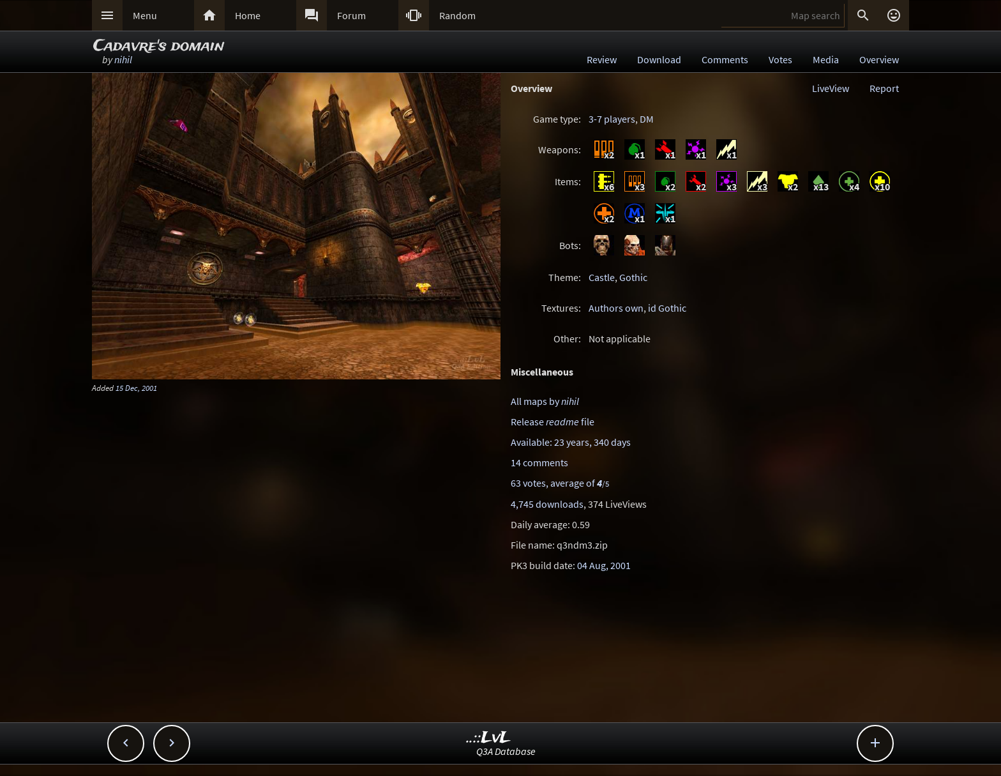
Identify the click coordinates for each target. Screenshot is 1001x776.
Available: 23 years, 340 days (571, 442)
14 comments (539, 462)
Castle (602, 277)
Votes (780, 59)
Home (247, 15)
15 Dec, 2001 (136, 388)
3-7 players (612, 118)
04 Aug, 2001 (604, 565)
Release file (552, 421)
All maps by (545, 401)
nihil (123, 59)
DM (647, 118)
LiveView (830, 88)
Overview (879, 59)
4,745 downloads (547, 504)
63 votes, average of (560, 482)
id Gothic (667, 307)
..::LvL (488, 738)
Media (826, 59)
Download (659, 59)
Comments (725, 59)
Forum (351, 15)
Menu (145, 15)
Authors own (616, 307)
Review (602, 59)
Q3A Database (506, 751)
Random (457, 15)
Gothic (633, 277)
